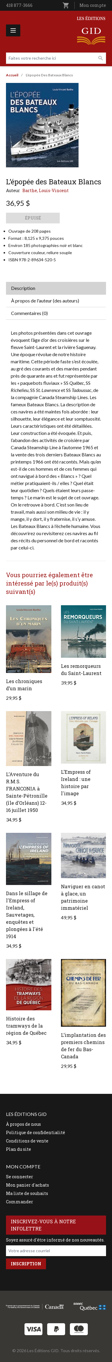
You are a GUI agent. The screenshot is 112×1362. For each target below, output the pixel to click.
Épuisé (33, 218)
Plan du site (18, 1149)
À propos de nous (23, 1124)
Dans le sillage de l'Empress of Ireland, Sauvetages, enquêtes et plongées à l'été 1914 (26, 914)
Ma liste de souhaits (27, 1193)
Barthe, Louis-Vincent (45, 190)
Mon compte (92, 5)
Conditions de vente (27, 1141)
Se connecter (19, 1176)
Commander (19, 1202)
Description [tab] (23, 288)
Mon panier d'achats (27, 1185)
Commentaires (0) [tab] (29, 313)
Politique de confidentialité (35, 1132)
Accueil (12, 75)
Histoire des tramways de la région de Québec (26, 1025)
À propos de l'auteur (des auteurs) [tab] (45, 300)
